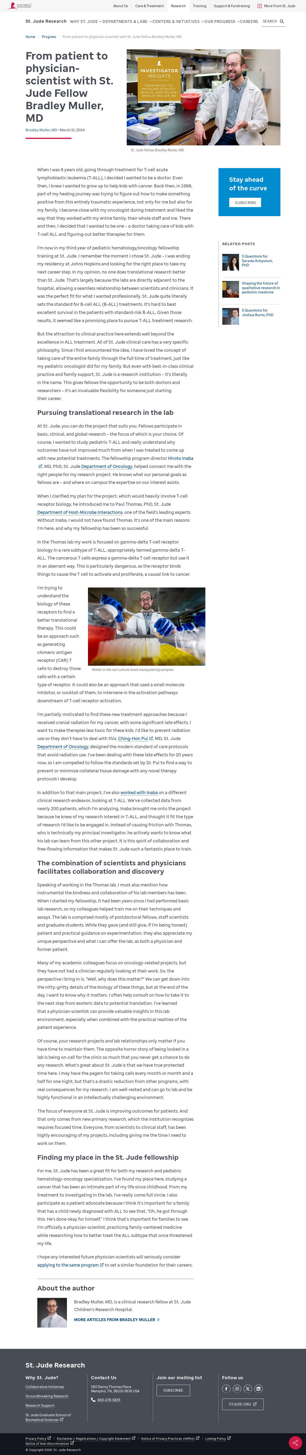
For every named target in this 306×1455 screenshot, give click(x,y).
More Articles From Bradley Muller (114, 1319)
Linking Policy (215, 1439)
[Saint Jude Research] (46, 21)
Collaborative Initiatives (45, 1386)
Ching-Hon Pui (133, 738)
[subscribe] (173, 1390)
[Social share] (295, 1443)
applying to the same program (68, 1265)
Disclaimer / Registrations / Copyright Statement (94, 1439)
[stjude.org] (243, 1404)
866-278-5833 (109, 1400)
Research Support (40, 1405)
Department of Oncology (106, 466)
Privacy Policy (36, 1439)
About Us (120, 6)
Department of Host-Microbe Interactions (79, 512)
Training (200, 6)
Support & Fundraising (232, 6)
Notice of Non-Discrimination (47, 1444)
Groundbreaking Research (47, 1396)
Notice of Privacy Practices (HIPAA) (168, 1439)
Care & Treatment (149, 6)
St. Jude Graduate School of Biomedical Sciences (48, 1417)
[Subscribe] (245, 202)
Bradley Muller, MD (42, 129)
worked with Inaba (139, 792)
